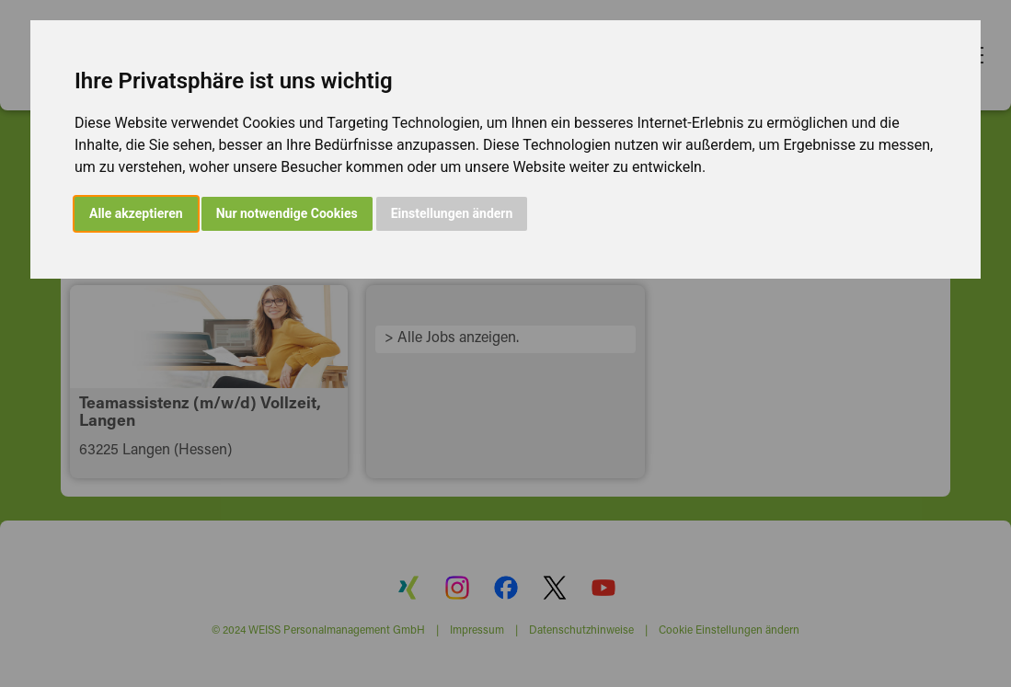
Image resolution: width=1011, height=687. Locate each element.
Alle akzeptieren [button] (136, 213)
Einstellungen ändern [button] (452, 213)
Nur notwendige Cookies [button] (287, 213)
